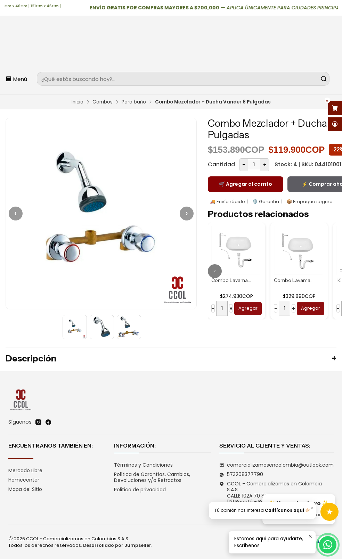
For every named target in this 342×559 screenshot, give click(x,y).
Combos (102, 102)
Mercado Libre (25, 470)
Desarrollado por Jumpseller (117, 545)
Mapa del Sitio (25, 489)
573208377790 (241, 474)
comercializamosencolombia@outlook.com (276, 464)
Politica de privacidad (140, 489)
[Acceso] (335, 124)
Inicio (77, 102)
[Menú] (16, 79)
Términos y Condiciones (143, 464)
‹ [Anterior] (15, 213)
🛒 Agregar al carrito (245, 184)
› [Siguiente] (186, 213)
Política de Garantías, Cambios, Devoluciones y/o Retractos (152, 477)
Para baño (134, 102)
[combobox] (183, 79)
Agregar (248, 308)
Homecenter (23, 479)
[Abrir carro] (335, 108)
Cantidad (221, 164)
